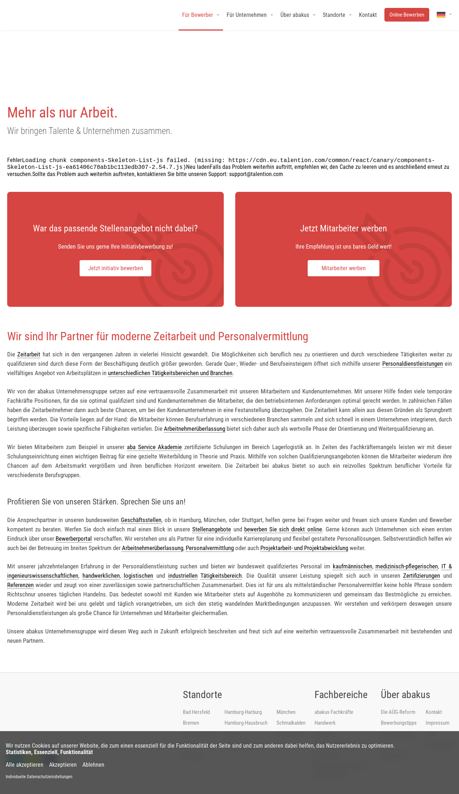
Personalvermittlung (210, 547)
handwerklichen (101, 575)
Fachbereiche (341, 695)
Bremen (191, 723)
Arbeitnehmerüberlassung (194, 428)
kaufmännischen (352, 566)
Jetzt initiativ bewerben (115, 268)
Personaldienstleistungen (412, 363)
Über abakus (405, 695)
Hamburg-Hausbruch (246, 723)
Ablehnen (93, 765)
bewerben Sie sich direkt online (283, 529)
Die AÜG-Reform (398, 712)
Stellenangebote (211, 529)
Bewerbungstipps (399, 723)
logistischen (138, 575)
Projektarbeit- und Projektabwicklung (304, 547)
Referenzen (20, 584)
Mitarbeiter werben (344, 268)
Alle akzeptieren (24, 765)
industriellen (183, 575)
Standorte (202, 695)
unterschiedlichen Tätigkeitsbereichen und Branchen (170, 373)
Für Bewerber (197, 14)
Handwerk (325, 723)
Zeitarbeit (28, 354)
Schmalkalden (291, 723)
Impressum (437, 723)
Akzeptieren (63, 765)
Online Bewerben (406, 14)
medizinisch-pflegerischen (406, 566)
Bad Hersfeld (196, 712)
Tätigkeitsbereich (221, 575)
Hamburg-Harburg (243, 712)
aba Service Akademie (154, 447)
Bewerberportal (74, 538)
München (285, 712)
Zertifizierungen (421, 575)
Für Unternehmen (247, 14)
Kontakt (434, 712)
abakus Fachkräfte (333, 712)
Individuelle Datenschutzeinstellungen (39, 776)
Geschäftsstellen (141, 519)
